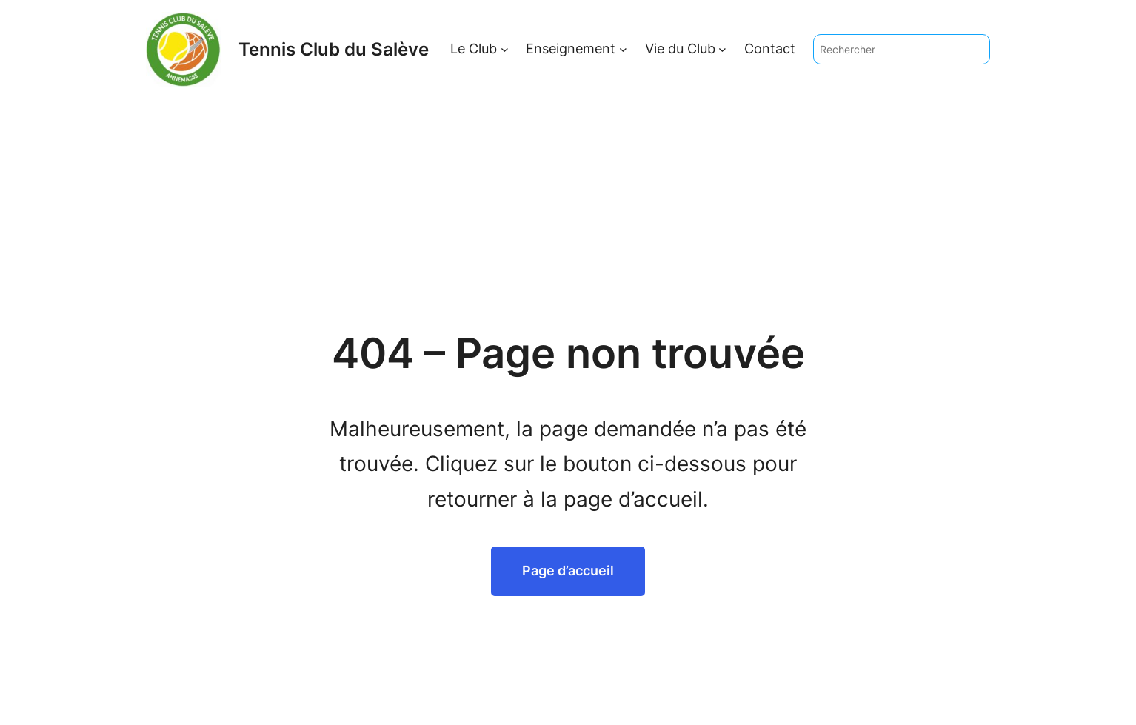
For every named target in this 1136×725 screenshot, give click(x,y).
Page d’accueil (568, 570)
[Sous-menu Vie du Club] (722, 49)
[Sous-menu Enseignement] (623, 49)
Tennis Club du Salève (333, 49)
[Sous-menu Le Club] (505, 49)
